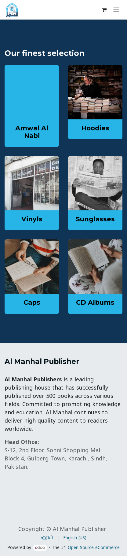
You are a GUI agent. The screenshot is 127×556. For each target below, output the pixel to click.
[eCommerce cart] (104, 10)
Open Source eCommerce (94, 547)
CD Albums (95, 302)
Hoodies (95, 128)
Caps (32, 302)
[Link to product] (95, 92)
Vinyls (31, 219)
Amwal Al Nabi (31, 132)
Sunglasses (95, 219)
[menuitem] (47, 538)
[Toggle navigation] (116, 10)
